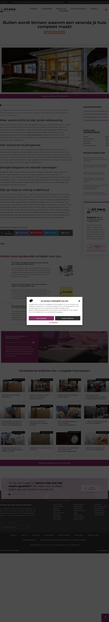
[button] (79, 301)
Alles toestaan (41, 318)
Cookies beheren (68, 318)
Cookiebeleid (53, 322)
